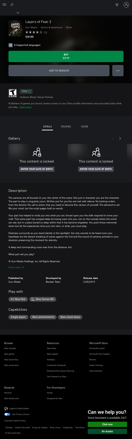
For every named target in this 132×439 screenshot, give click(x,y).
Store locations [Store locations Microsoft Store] (95, 371)
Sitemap (8, 427)
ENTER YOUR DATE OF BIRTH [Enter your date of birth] (37, 169)
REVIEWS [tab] (66, 126)
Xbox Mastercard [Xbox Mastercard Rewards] (11, 398)
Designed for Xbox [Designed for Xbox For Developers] (54, 398)
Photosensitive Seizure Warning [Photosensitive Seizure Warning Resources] (60, 371)
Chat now (107, 424)
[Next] (120, 138)
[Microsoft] (66, 3)
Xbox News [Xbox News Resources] (51, 348)
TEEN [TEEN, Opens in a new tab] (26, 91)
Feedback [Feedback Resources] (51, 359)
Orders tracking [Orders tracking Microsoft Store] (96, 365)
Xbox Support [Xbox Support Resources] (52, 354)
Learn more (25, 107)
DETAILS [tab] (47, 126)
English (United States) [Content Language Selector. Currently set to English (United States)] (19, 408)
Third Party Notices (83, 427)
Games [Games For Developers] (50, 393)
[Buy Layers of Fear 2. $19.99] (66, 56)
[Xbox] (9, 13)
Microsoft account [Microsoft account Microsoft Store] (97, 348)
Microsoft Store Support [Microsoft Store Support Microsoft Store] (99, 354)
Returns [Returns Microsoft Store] (92, 359)
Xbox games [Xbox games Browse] (9, 354)
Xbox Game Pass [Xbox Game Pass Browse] (11, 359)
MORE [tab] (84, 126)
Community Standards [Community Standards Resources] (56, 365)
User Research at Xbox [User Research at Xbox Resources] (56, 376)
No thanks (107, 431)
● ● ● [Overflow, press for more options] (118, 70)
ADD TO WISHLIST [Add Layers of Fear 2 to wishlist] (59, 70)
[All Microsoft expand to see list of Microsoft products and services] (4, 5)
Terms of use (55, 427)
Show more (16, 267)
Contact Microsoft (22, 427)
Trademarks (68, 427)
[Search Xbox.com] (12, 4)
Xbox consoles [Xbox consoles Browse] (10, 348)
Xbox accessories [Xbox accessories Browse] (11, 365)
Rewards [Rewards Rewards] (8, 393)
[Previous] (112, 138)
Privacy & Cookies (40, 427)
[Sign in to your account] (126, 5)
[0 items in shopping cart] (118, 5)
